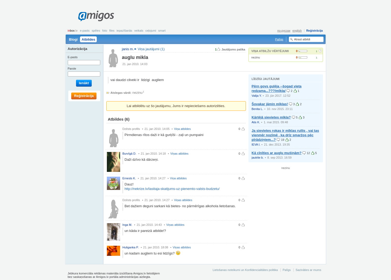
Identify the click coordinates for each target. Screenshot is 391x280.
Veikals (138, 30)
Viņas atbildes (179, 153)
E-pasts (85, 30)
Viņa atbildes (182, 128)
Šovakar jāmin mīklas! (270, 104)
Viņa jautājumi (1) (151, 49)
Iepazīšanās (124, 30)
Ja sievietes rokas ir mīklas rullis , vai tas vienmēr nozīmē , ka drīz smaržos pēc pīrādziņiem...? (285, 135)
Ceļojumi (150, 30)
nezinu (255, 57)
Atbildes (88, 39)
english (297, 30)
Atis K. (256, 122)
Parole (72, 68)
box (73, 30)
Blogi (73, 39)
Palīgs (279, 39)
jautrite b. (258, 157)
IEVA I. (256, 144)
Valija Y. (257, 95)
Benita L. (257, 109)
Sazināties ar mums (308, 269)
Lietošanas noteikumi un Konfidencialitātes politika (245, 269)
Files (112, 30)
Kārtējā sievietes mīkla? (271, 117)
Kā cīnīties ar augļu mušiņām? (277, 153)
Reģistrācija (314, 30)
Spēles (96, 30)
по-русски (283, 30)
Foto (104, 30)
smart (162, 30)
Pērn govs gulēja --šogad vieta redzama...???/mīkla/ (277, 88)
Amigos (96, 16)
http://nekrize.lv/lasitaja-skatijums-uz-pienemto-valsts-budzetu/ (172, 189)
